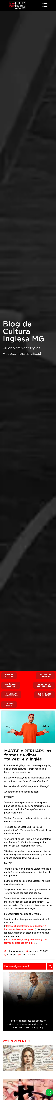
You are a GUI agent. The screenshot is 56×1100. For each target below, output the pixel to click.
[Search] (50, 966)
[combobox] (24, 966)
